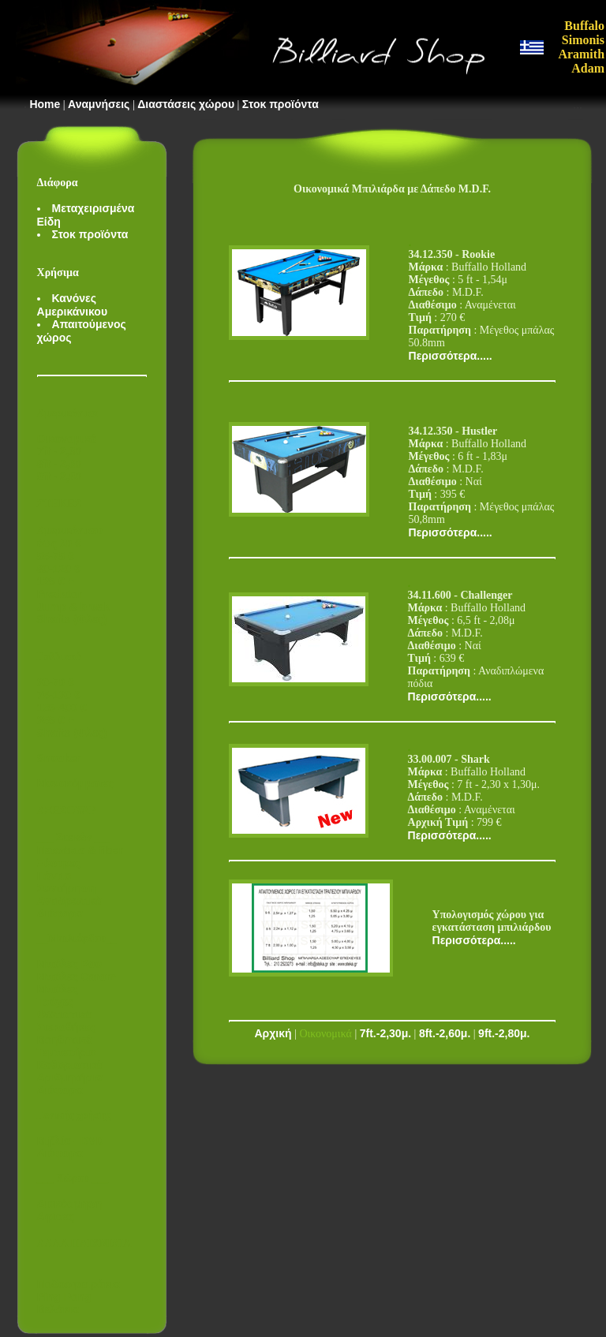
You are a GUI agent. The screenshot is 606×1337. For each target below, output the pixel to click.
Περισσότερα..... (450, 355)
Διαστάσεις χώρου (185, 104)
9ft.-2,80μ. (503, 1033)
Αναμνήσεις (98, 104)
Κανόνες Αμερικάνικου (72, 305)
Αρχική (273, 1033)
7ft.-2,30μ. (385, 1033)
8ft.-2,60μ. (444, 1033)
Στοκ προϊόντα (280, 104)
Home (44, 104)
